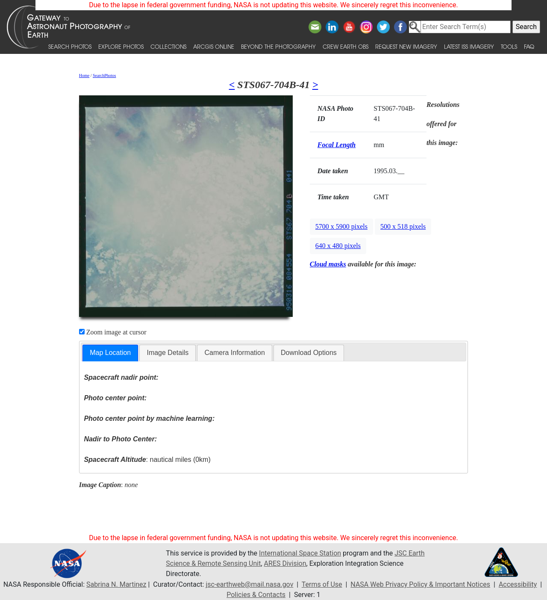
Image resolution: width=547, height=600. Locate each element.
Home (84, 75)
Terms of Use (322, 584)
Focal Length (337, 144)
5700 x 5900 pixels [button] (341, 226)
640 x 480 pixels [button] (338, 245)
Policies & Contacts (255, 595)
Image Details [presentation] (167, 352)
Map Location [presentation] (110, 352)
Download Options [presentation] (309, 352)
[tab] (110, 353)
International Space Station (300, 553)
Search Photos (69, 46)
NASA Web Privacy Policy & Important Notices (420, 584)
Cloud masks (328, 264)
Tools (509, 46)
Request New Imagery (406, 46)
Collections (168, 46)
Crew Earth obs (345, 46)
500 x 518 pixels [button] (403, 226)
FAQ (529, 46)
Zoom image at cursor (113, 332)
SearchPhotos (104, 75)
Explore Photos (121, 46)
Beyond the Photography (278, 46)
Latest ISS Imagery (469, 46)
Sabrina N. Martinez (116, 584)
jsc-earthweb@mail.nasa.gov (249, 584)
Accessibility (518, 584)
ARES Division (285, 563)
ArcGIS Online (213, 46)
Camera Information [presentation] (234, 352)
